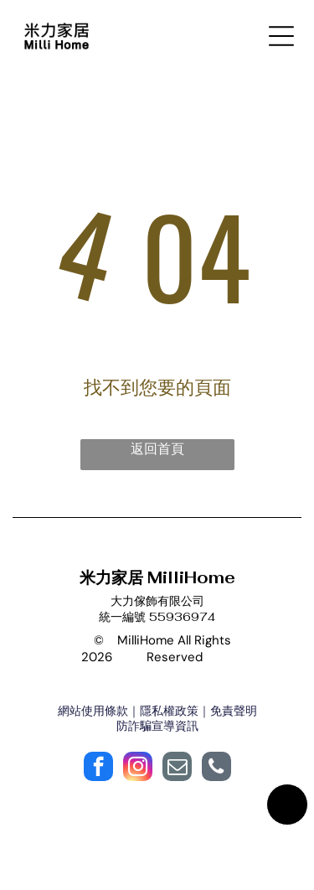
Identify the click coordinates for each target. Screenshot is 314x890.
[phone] (216, 768)
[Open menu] (281, 36)
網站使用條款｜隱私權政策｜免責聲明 (157, 710)
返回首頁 (157, 449)
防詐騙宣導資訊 (157, 725)
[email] (177, 768)
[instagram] (137, 768)
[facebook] (98, 768)
